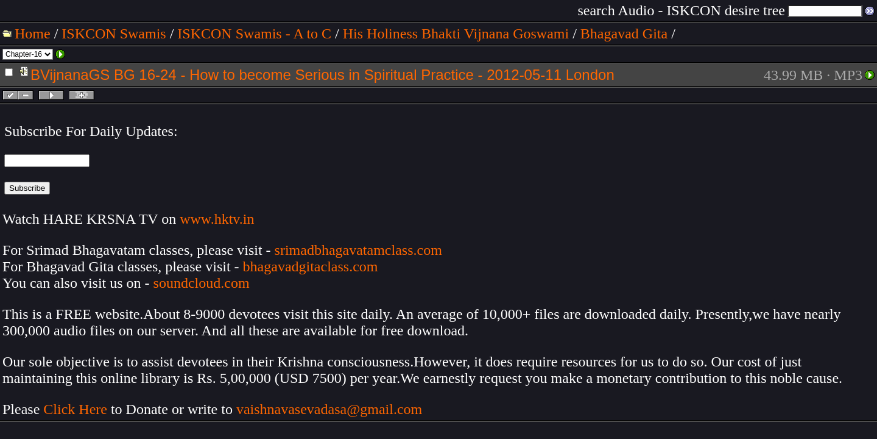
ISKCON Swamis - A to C (254, 33)
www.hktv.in (217, 219)
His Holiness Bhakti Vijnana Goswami (456, 33)
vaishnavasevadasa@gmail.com (331, 409)
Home (33, 33)
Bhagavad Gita (623, 33)
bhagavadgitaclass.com (310, 266)
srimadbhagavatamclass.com (358, 250)
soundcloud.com (201, 283)
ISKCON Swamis (114, 33)
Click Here (75, 409)
